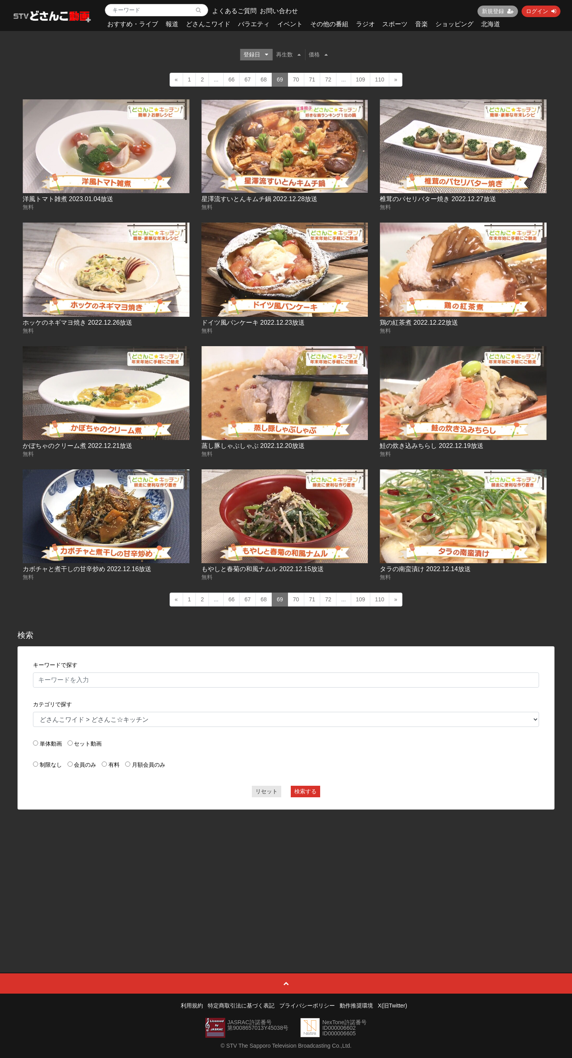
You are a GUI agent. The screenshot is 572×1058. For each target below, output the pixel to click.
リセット (266, 791)
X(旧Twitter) (392, 1005)
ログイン (541, 11)
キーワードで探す (55, 665)
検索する (305, 791)
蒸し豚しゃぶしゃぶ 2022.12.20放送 (253, 445)
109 (360, 79)
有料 (114, 765)
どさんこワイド (208, 24)
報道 (172, 24)
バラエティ (254, 24)
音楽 (421, 24)
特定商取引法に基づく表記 (241, 1005)
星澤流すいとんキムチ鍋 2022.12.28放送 (259, 199)
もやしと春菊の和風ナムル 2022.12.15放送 (262, 569)
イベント (290, 24)
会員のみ (85, 765)
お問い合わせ (279, 11)
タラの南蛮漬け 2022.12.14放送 (425, 569)
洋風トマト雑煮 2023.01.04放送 (68, 199)
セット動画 (88, 743)
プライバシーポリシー (307, 1005)
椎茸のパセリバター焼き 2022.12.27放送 (438, 199)
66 (231, 79)
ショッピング (454, 24)
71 (312, 79)
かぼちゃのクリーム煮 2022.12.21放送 (78, 445)
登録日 (255, 54)
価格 (318, 54)
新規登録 (498, 11)
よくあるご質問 (234, 11)
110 (379, 79)
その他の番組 (329, 24)
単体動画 (51, 743)
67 (247, 79)
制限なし (51, 765)
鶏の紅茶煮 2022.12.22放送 (419, 322)
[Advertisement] (286, 873)
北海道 (490, 24)
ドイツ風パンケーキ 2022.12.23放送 (253, 322)
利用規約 (192, 1005)
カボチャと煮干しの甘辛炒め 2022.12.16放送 (87, 569)
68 (264, 79)
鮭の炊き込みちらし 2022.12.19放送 (431, 445)
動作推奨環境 (356, 1005)
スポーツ (395, 24)
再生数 (288, 54)
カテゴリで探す (52, 704)
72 (328, 79)
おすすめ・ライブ (132, 24)
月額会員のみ (148, 765)
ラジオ (365, 24)
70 (296, 79)
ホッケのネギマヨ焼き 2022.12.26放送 (78, 322)
